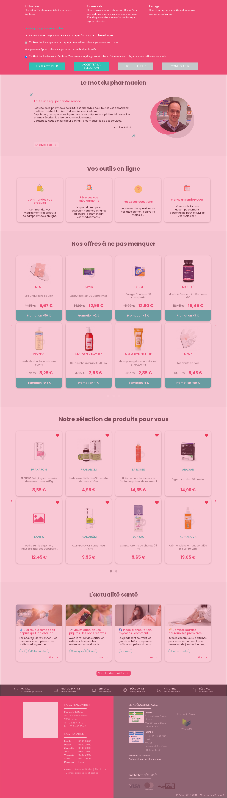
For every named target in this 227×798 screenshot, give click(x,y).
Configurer (180, 66)
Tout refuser (136, 66)
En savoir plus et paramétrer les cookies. (44, 28)
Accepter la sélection (91, 66)
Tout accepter (47, 66)
